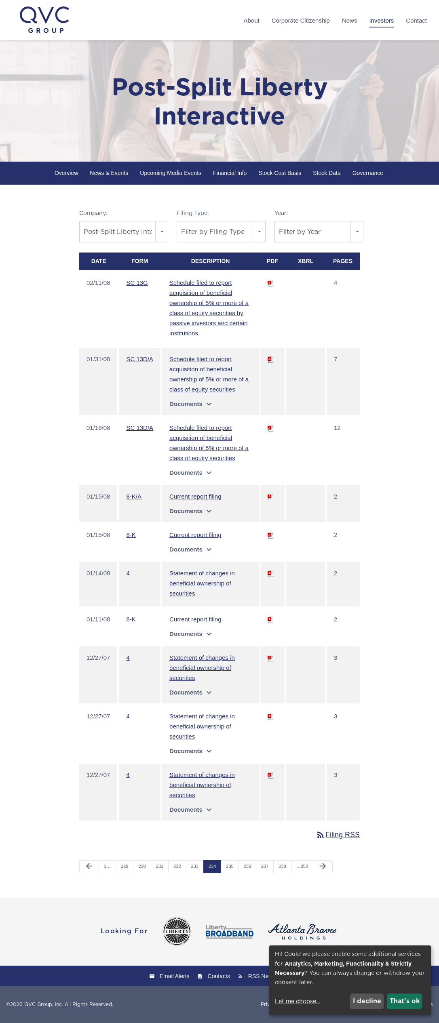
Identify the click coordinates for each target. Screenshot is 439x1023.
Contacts (219, 976)
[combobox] (123, 231)
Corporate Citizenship (301, 20)
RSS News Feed (269, 976)
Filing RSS (338, 835)
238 (282, 866)
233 (194, 866)
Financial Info (230, 173)
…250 (302, 866)
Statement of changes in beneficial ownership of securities (202, 583)
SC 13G (137, 283)
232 (177, 866)
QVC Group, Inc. (43, 1004)
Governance (367, 173)
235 (229, 866)
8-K (130, 535)
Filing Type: (193, 213)
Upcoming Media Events (170, 173)
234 (212, 866)
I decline (367, 1001)
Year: (281, 213)
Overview (66, 173)
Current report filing (195, 496)
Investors (381, 20)
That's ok (405, 1001)
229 (124, 866)
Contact (416, 20)
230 (142, 866)
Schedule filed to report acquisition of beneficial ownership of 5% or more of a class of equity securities (209, 374)
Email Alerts (175, 976)
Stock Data (326, 173)
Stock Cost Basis (279, 173)
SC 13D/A (139, 359)
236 (247, 866)
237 (264, 866)
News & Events (109, 173)
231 (159, 866)
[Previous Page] (89, 867)
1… (107, 866)
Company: (93, 213)
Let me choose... (297, 1001)
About (251, 20)
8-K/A (133, 496)
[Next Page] (323, 867)
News (349, 20)
